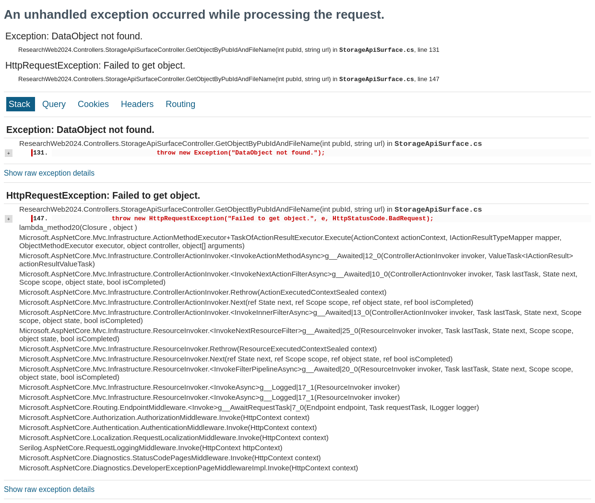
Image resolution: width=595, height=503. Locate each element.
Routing (180, 104)
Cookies (94, 104)
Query (55, 104)
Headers (138, 104)
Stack (21, 104)
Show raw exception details (49, 173)
